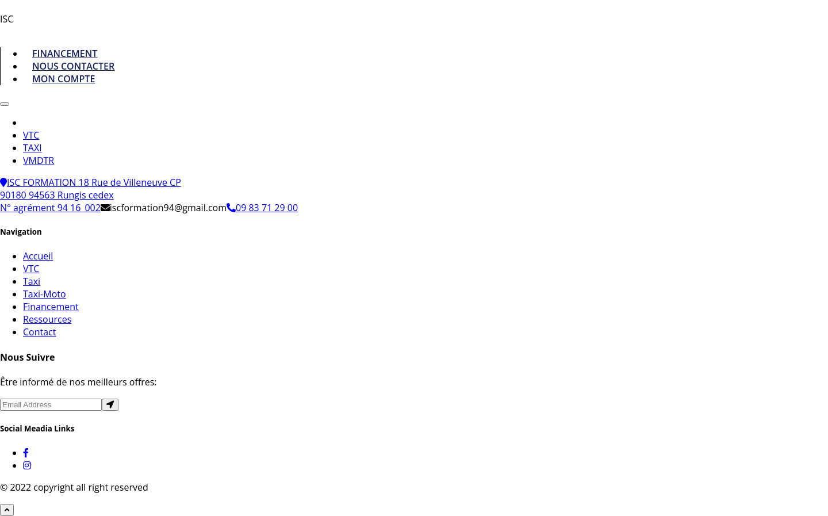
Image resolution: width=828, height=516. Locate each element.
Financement (51, 306)
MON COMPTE (63, 78)
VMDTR (38, 160)
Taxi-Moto (44, 294)
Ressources (47, 319)
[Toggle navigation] (4, 104)
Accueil (38, 256)
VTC (31, 135)
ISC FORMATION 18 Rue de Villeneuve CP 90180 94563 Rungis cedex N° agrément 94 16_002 (90, 195)
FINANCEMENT (64, 53)
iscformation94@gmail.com (164, 207)
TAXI (32, 148)
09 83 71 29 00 (262, 207)
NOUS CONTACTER (73, 66)
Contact (39, 332)
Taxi (31, 281)
